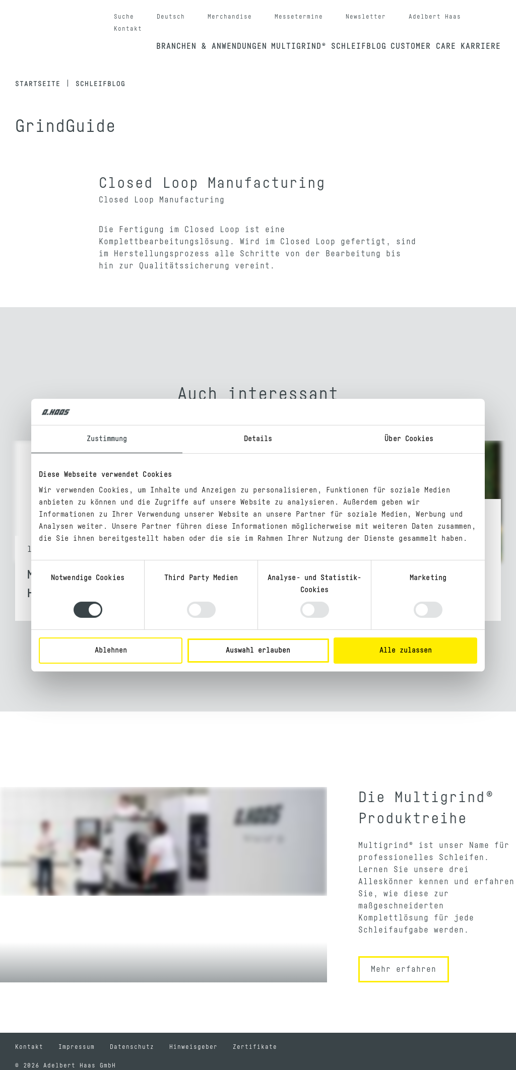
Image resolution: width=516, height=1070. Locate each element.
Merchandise (230, 17)
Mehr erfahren (403, 969)
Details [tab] (258, 439)
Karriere (481, 46)
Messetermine (299, 17)
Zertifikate (255, 1047)
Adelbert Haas (435, 17)
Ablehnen (111, 650)
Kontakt (128, 29)
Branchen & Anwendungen (211, 46)
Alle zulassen (405, 650)
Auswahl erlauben (258, 650)
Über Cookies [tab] (408, 439)
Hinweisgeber (193, 1047)
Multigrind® (299, 46)
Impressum (76, 1047)
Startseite (37, 84)
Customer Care (423, 46)
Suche (124, 17)
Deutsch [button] (171, 17)
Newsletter (366, 17)
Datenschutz (132, 1047)
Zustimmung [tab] (107, 439)
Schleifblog (358, 46)
